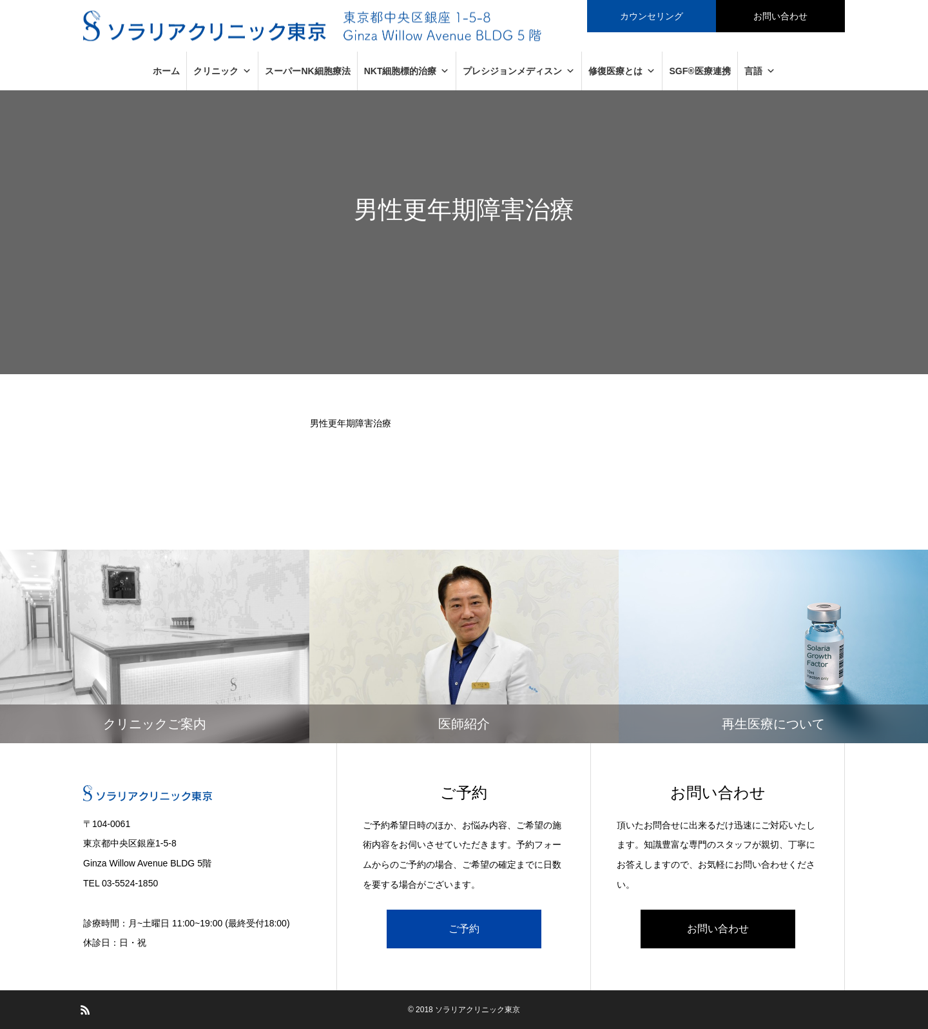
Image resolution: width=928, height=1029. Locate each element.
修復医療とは (621, 71)
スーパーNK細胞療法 (307, 71)
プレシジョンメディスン (519, 71)
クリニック (222, 71)
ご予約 (464, 928)
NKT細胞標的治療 (407, 71)
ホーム (166, 71)
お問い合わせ (718, 928)
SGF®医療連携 (699, 71)
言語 (759, 71)
